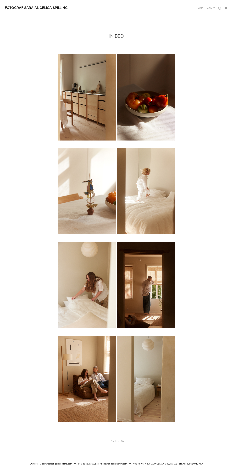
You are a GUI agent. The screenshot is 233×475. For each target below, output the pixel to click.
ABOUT (211, 8)
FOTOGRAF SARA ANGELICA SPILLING (36, 7)
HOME (200, 8)
